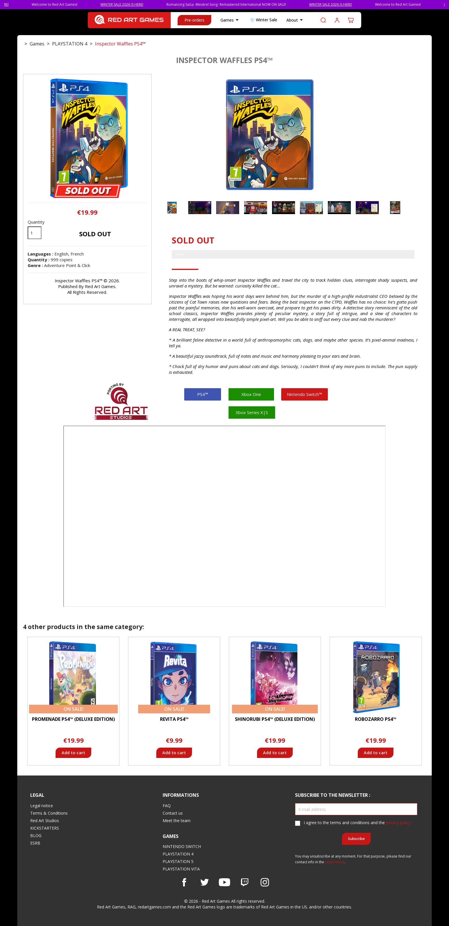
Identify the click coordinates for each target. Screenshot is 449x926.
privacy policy (398, 822)
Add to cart (73, 752)
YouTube (224, 882)
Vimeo (244, 882)
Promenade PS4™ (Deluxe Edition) (73, 719)
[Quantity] (34, 232)
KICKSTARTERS (44, 828)
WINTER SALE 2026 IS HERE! (133, 4)
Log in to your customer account (337, 20)
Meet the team (177, 820)
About (295, 20)
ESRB (35, 843)
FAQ (167, 805)
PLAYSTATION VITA (181, 869)
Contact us (173, 813)
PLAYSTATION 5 (178, 861)
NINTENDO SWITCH (182, 846)
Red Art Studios (44, 820)
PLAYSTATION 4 (178, 854)
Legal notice (41, 805)
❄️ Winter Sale (263, 19)
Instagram (265, 882)
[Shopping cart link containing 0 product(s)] (350, 20)
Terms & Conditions (49, 813)
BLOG (35, 835)
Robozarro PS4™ (375, 719)
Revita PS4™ (174, 719)
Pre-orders (194, 20)
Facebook (184, 882)
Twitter (204, 882)
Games (230, 20)
